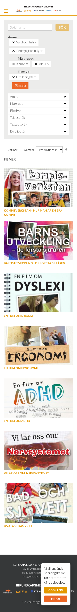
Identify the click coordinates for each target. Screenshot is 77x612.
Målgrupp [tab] (16, 103)
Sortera (29, 149)
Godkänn (55, 590)
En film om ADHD (17, 420)
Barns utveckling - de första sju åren (34, 263)
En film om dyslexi (18, 315)
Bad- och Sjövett (18, 525)
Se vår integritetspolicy (38, 602)
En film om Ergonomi (21, 368)
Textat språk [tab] (18, 124)
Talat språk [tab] (17, 117)
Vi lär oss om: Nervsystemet (26, 473)
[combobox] (30, 27)
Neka (55, 599)
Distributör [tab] (18, 131)
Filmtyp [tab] (15, 110)
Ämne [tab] (14, 96)
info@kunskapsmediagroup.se (38, 576)
